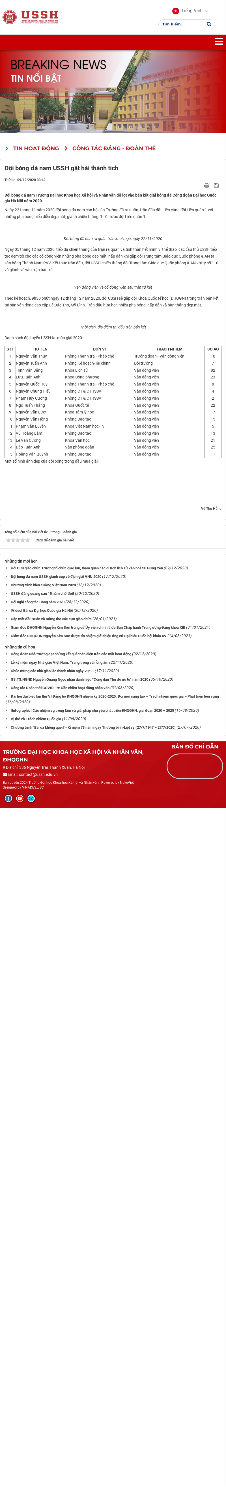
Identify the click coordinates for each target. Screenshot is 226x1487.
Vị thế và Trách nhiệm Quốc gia (36, 1397)
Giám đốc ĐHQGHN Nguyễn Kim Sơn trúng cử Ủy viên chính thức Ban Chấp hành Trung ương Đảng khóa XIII (98, 1306)
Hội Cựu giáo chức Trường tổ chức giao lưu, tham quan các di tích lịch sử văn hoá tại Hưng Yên (87, 1247)
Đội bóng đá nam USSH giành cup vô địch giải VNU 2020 (56, 1255)
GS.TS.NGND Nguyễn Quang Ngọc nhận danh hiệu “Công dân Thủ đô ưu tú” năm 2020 (79, 1358)
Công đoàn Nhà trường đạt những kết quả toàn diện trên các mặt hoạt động (71, 1333)
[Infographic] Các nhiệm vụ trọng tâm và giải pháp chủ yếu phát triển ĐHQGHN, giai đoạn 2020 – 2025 (92, 1389)
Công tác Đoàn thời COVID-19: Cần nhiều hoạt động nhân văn (60, 1366)
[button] (186, 11)
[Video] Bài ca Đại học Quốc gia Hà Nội (42, 1289)
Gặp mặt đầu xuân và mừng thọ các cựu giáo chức (51, 1298)
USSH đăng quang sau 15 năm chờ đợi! (42, 1272)
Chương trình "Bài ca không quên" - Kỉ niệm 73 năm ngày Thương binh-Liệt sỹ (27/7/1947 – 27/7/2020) (93, 1406)
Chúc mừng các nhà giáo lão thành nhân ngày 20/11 (52, 1349)
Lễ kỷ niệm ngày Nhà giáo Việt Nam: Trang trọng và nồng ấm (59, 1341)
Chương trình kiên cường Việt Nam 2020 (43, 1264)
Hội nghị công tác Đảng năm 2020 (37, 1281)
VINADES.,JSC (33, 1466)
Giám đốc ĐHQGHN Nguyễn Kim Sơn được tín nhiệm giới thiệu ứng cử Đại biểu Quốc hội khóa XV (89, 1314)
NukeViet (127, 1461)
